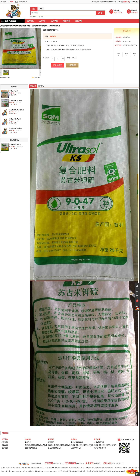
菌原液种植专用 (54, 26)
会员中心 (42, 21)
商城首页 (30, 21)
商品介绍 (33, 86)
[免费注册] (126, 2)
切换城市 (22, 2)
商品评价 (41, 86)
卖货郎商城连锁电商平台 (108, 2)
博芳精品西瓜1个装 (15, 100)
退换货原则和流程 (77, 442)
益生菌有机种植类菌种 (39, 26)
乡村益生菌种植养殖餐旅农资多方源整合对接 (15, 26)
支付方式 (28, 442)
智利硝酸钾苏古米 (15, 144)
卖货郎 (40, 17)
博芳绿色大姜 (13, 91)
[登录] (120, 2)
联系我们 (66, 21)
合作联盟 (54, 21)
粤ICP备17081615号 (118, 471)
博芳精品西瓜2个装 (15, 128)
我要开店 (136, 2)
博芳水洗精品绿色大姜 (16, 110)
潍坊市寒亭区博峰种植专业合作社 (64, 49)
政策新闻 (78, 21)
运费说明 (51, 442)
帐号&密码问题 (99, 442)
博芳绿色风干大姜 (15, 119)
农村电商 (33, 17)
